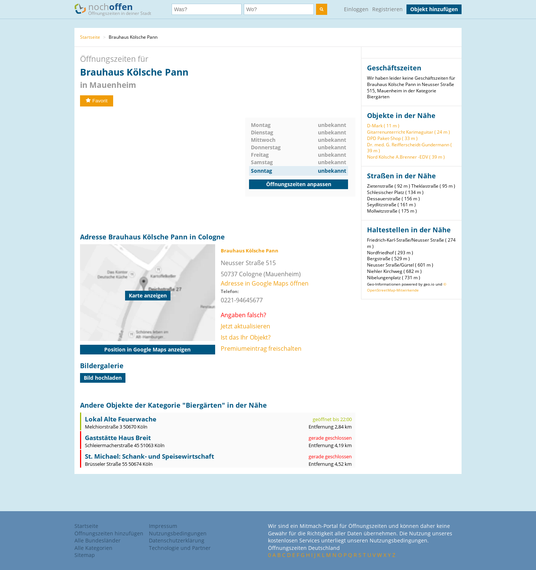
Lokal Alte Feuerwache (120, 419)
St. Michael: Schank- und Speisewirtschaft (149, 456)
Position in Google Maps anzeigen (147, 349)
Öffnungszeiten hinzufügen (108, 533)
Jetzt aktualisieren (245, 326)
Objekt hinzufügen (434, 9)
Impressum (163, 525)
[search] (321, 9)
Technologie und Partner (180, 547)
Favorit (97, 101)
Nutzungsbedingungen (178, 533)
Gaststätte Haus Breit (118, 437)
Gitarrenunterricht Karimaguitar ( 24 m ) (408, 132)
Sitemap (84, 554)
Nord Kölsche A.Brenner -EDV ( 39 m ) (406, 157)
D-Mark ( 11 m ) (383, 125)
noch (116, 8)
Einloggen (356, 9)
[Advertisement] (162, 170)
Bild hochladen (103, 377)
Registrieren (387, 9)
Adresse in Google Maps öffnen (265, 283)
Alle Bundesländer (97, 540)
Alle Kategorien (93, 547)
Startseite (90, 37)
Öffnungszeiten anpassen (298, 184)
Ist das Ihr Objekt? (246, 337)
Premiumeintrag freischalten (261, 348)
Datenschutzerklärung (176, 540)
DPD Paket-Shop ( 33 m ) (392, 138)
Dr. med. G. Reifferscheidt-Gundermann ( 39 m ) (409, 147)
